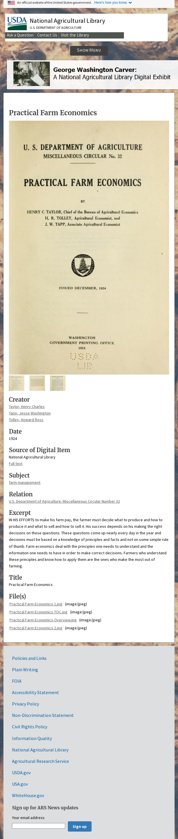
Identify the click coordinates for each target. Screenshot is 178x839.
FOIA (16, 681)
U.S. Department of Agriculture (56, 27)
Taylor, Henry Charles (27, 406)
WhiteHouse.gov (28, 795)
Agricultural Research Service (40, 761)
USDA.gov (21, 772)
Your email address (28, 818)
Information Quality (32, 738)
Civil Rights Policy (29, 726)
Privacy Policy (25, 704)
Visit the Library (75, 35)
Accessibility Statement (35, 692)
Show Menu (89, 50)
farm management (24, 482)
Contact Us (47, 35)
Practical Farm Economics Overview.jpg (43, 619)
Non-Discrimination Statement (43, 715)
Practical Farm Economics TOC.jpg (38, 611)
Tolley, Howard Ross (26, 419)
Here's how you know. (110, 3)
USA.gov (20, 784)
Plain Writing (25, 669)
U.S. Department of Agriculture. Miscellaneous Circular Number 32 (64, 501)
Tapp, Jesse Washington (30, 413)
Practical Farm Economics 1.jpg (35, 603)
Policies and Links (29, 658)
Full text (15, 463)
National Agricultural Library (67, 21)
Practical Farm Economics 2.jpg (35, 627)
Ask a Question (20, 35)
